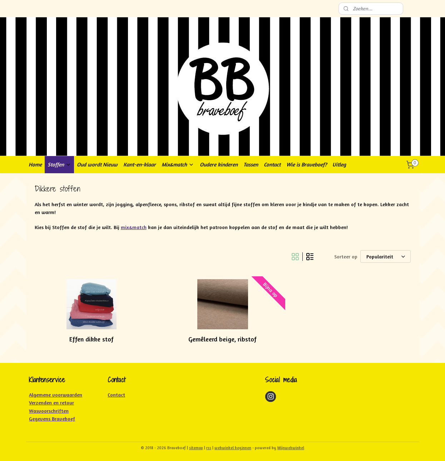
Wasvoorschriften (49, 411)
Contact (272, 164)
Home (35, 164)
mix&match (133, 227)
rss (208, 447)
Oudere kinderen (219, 164)
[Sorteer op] (385, 256)
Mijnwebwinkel (290, 447)
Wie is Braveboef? (306, 164)
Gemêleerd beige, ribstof (222, 339)
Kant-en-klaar (139, 164)
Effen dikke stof (91, 339)
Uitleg (339, 164)
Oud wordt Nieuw (97, 164)
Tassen (250, 164)
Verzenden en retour (51, 402)
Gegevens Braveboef (52, 419)
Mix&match (178, 164)
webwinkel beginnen (232, 447)
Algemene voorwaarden (55, 395)
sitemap (196, 447)
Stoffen (59, 164)
